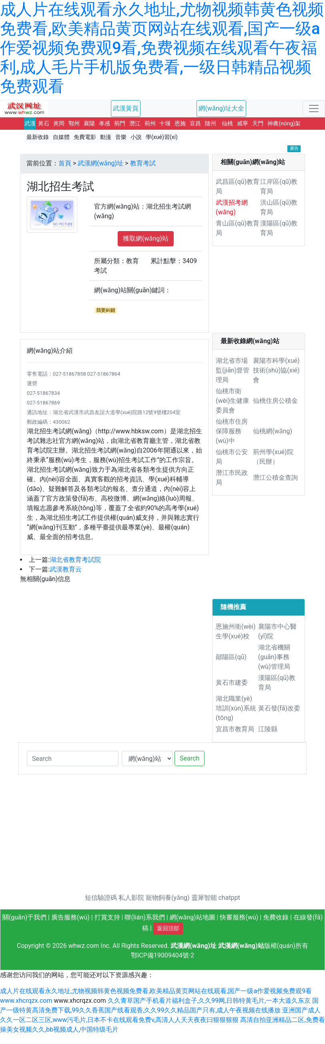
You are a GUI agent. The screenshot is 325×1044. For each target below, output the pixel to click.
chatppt (229, 897)
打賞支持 (107, 917)
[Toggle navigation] (314, 109)
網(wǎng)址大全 (221, 108)
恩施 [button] (180, 123)
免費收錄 (276, 917)
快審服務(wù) (239, 917)
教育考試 (143, 163)
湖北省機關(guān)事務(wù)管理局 (274, 657)
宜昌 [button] (195, 123)
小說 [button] (136, 137)
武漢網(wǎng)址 (100, 163)
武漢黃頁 (125, 108)
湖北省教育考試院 (75, 559)
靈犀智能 (204, 897)
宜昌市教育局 (235, 729)
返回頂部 (168, 928)
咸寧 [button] (242, 123)
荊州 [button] (150, 123)
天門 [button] (257, 123)
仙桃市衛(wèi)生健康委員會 (232, 400)
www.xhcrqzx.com (26, 1000)
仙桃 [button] (227, 123)
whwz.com (83, 945)
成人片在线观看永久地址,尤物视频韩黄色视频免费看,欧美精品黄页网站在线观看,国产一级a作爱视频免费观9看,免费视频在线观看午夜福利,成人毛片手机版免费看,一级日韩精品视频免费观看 (162, 48)
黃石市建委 (232, 682)
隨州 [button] (210, 123)
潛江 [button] (134, 123)
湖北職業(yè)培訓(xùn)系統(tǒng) (236, 708)
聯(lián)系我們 (144, 917)
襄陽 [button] (89, 123)
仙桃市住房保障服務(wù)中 (232, 431)
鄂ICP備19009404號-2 (162, 955)
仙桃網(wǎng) (272, 431)
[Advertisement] (258, 293)
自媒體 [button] (61, 137)
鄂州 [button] (74, 123)
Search (189, 758)
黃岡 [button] (58, 123)
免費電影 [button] (85, 137)
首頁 (64, 163)
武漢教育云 (66, 569)
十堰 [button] (165, 123)
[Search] (72, 758)
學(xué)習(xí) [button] (162, 137)
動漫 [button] (105, 137)
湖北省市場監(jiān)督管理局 (232, 370)
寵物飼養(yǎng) (167, 897)
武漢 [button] (30, 123)
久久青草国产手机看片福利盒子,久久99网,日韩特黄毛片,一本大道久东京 (209, 1000)
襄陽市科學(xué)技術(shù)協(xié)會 (276, 370)
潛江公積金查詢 (275, 477)
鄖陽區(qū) (231, 657)
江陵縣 (267, 729)
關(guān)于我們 (24, 917)
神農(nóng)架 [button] (284, 123)
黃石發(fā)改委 (279, 708)
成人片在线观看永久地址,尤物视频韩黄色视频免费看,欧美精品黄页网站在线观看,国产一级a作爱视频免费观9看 (156, 991)
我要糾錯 (105, 310)
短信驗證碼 (101, 897)
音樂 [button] (120, 137)
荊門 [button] (119, 123)
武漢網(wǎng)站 (241, 945)
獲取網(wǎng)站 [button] (146, 238)
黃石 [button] (43, 123)
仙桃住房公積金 (275, 400)
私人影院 (131, 897)
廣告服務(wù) (70, 917)
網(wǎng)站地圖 (192, 917)
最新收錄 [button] (37, 137)
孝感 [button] (104, 123)
